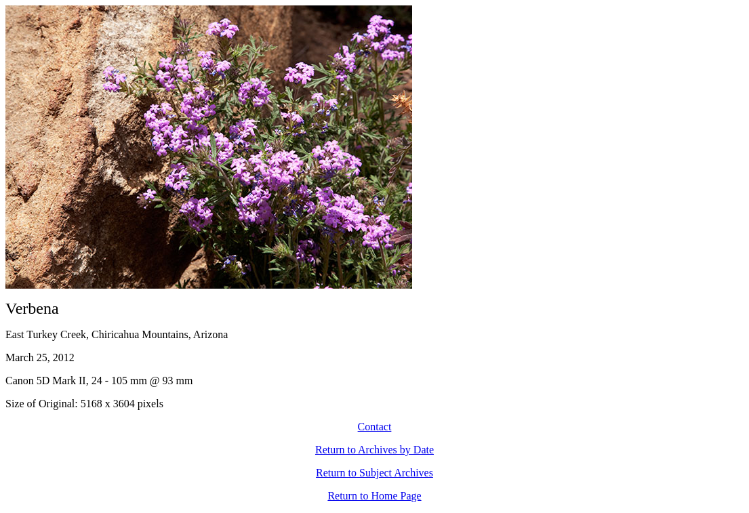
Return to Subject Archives (374, 472)
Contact (375, 426)
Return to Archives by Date (374, 449)
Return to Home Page (374, 495)
